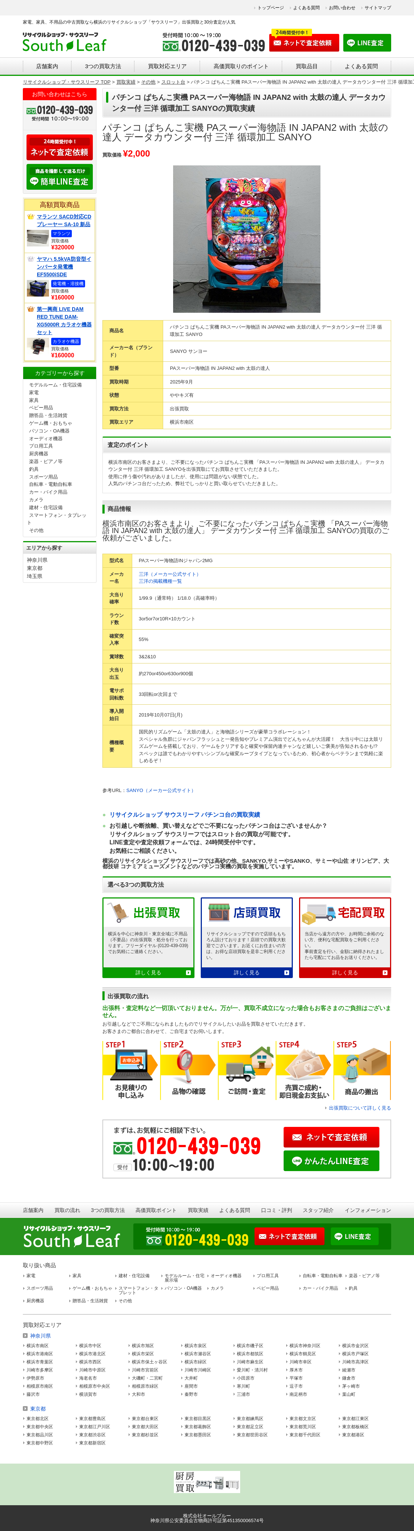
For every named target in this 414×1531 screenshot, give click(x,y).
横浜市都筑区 (250, 1353)
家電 (34, 392)
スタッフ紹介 (318, 1210)
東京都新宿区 (92, 1443)
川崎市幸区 (301, 1361)
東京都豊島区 (92, 1418)
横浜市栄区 (143, 1353)
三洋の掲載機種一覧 (160, 581)
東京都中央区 (40, 1426)
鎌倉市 (348, 1378)
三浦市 (243, 1394)
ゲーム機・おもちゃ (50, 423)
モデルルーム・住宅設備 (55, 385)
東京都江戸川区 (94, 1426)
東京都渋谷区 (92, 1434)
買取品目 (307, 66)
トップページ (270, 7)
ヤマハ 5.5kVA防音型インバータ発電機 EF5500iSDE (64, 266)
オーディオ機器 (46, 438)
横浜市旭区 (143, 1345)
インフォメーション (368, 1210)
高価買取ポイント (156, 1210)
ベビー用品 (41, 407)
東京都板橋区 (355, 1426)
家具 (34, 400)
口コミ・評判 (276, 1210)
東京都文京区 (303, 1418)
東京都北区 (38, 1418)
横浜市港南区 (40, 1353)
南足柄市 (298, 1394)
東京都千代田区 (305, 1434)
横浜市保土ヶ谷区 (149, 1361)
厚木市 (296, 1370)
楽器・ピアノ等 (46, 461)
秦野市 (191, 1394)
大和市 (138, 1394)
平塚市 (296, 1378)
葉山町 (348, 1394)
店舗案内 (47, 66)
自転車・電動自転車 (50, 484)
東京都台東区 (145, 1418)
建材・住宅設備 (46, 507)
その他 (36, 530)
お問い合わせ (342, 7)
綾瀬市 (348, 1370)
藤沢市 (33, 1394)
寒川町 (243, 1386)
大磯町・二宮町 (147, 1378)
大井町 (191, 1378)
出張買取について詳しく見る (360, 1108)
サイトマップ (378, 7)
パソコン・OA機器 (49, 431)
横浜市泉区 (196, 1345)
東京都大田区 (145, 1426)
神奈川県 (37, 560)
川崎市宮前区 (145, 1370)
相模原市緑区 (145, 1386)
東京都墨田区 (198, 1434)
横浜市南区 (38, 1345)
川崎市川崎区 (198, 1370)
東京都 (34, 568)
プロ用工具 (41, 446)
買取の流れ (67, 1210)
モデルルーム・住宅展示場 (184, 1278)
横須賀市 (88, 1394)
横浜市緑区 (196, 1361)
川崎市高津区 (355, 1361)
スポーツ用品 (43, 477)
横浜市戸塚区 (355, 1353)
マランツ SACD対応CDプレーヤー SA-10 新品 (64, 220)
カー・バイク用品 (48, 492)
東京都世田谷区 (252, 1434)
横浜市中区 (90, 1345)
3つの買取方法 (103, 66)
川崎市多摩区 (40, 1370)
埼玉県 (34, 576)
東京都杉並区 (145, 1434)
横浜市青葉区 (40, 1361)
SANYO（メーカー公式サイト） (161, 790)
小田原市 (246, 1378)
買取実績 (198, 1210)
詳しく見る (148, 972)
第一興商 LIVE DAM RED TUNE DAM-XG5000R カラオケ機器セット (64, 320)
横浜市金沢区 (355, 1345)
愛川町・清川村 (252, 1370)
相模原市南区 (40, 1386)
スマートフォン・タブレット (138, 1290)
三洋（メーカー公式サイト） (170, 574)
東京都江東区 (355, 1418)
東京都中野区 (40, 1443)
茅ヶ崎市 (351, 1386)
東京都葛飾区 (198, 1426)
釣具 (34, 469)
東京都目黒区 (198, 1418)
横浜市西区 (90, 1361)
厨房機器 (38, 453)
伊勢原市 (35, 1378)
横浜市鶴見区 (303, 1353)
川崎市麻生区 (250, 1361)
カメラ (36, 499)
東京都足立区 (250, 1426)
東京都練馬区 (250, 1418)
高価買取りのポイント (241, 66)
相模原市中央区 (94, 1386)
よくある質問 (306, 7)
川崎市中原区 (92, 1370)
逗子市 (296, 1386)
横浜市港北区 (92, 1353)
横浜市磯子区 (250, 1345)
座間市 (191, 1386)
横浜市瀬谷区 (198, 1353)
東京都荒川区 (303, 1426)
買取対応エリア (167, 66)
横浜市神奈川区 (305, 1345)
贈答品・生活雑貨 (48, 415)
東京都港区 (353, 1434)
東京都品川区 (40, 1434)
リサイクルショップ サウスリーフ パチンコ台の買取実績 (184, 815)
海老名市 (88, 1378)
